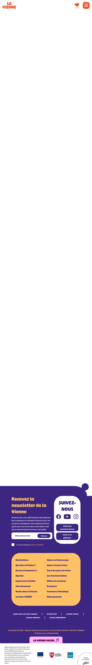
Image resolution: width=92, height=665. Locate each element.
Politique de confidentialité (46, 633)
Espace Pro (52, 614)
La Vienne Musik (46, 640)
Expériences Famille (25, 581)
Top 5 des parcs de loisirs (59, 570)
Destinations (22, 560)
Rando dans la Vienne (26, 591)
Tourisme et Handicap (57, 591)
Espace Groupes (33, 618)
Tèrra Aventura (23, 586)
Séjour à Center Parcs (57, 565)
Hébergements (54, 596)
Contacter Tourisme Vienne (67, 527)
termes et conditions (36, 545)
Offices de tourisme (56, 581)
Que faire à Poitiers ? (26, 565)
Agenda (19, 575)
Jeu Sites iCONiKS (24, 596)
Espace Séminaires (58, 618)
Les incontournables (57, 575)
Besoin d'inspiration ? (26, 570)
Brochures (52, 586)
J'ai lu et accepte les (29, 545)
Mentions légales (76, 630)
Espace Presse (72, 614)
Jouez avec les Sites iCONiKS (25, 614)
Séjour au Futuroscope (58, 560)
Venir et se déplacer (67, 536)
